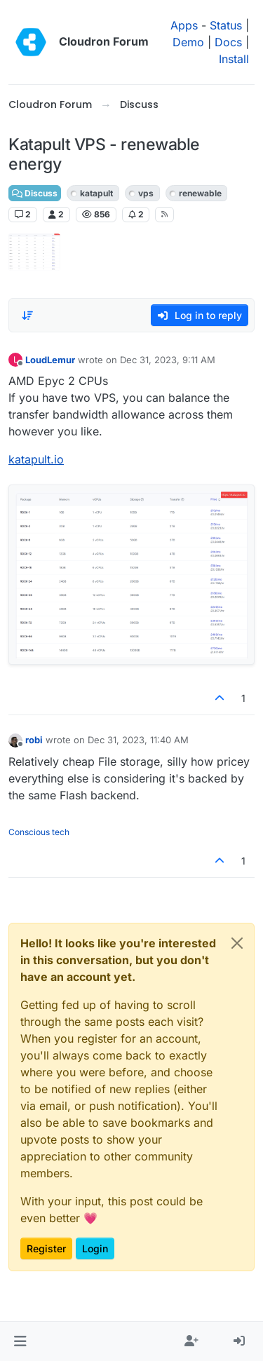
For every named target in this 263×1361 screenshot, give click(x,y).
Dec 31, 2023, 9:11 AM (167, 359)
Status (226, 25)
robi (34, 739)
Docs (228, 42)
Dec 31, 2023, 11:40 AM (138, 739)
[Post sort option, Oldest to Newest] (27, 315)
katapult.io (36, 459)
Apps (184, 25)
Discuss (35, 193)
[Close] (237, 943)
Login (95, 1248)
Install (234, 59)
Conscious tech (38, 832)
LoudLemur (50, 359)
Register (46, 1248)
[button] (20, 1341)
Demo (188, 42)
